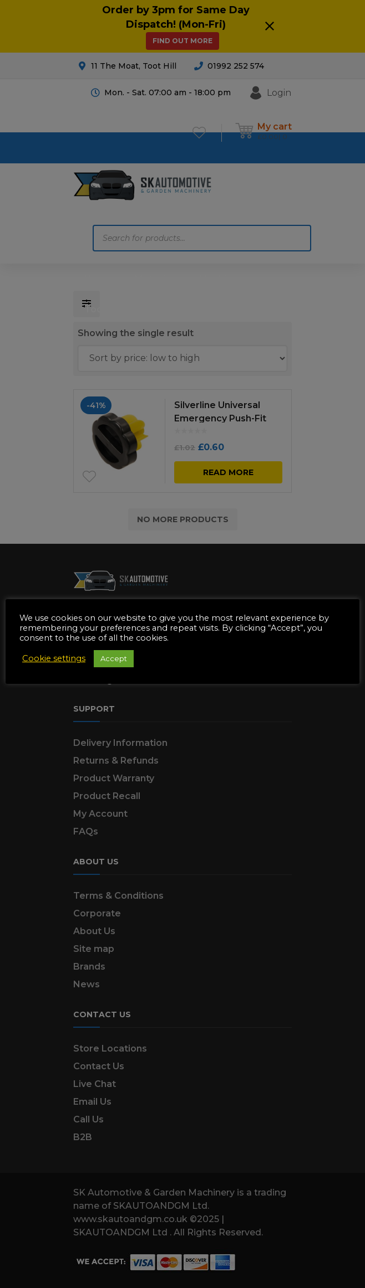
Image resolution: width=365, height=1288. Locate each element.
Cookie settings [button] (53, 658)
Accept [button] (113, 658)
